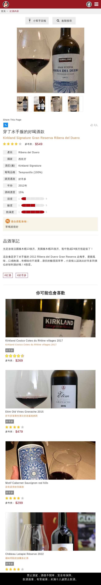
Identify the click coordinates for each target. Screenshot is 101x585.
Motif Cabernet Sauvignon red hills (26, 483)
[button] (5, 125)
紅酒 (8, 275)
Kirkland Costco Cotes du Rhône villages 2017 (34, 340)
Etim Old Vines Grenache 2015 (24, 411)
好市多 (22, 275)
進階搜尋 (64, 20)
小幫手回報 (37, 20)
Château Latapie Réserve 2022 (24, 554)
